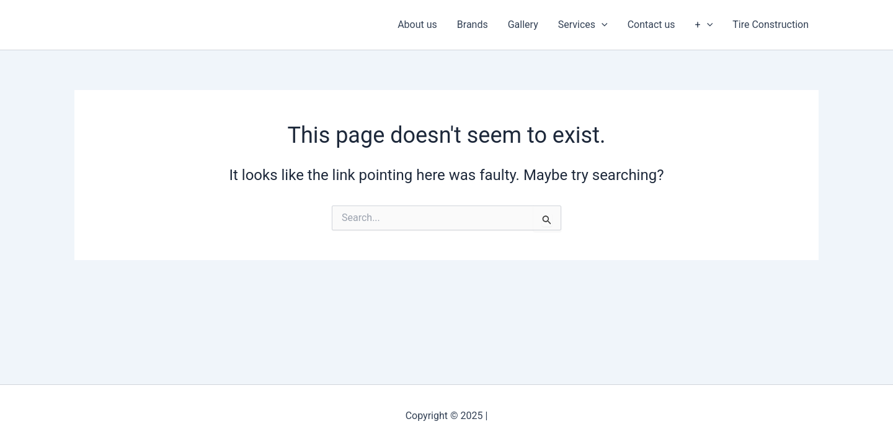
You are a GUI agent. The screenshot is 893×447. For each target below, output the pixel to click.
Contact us (651, 24)
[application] (601, 25)
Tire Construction (770, 24)
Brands (472, 24)
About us (417, 24)
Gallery (523, 24)
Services (583, 25)
